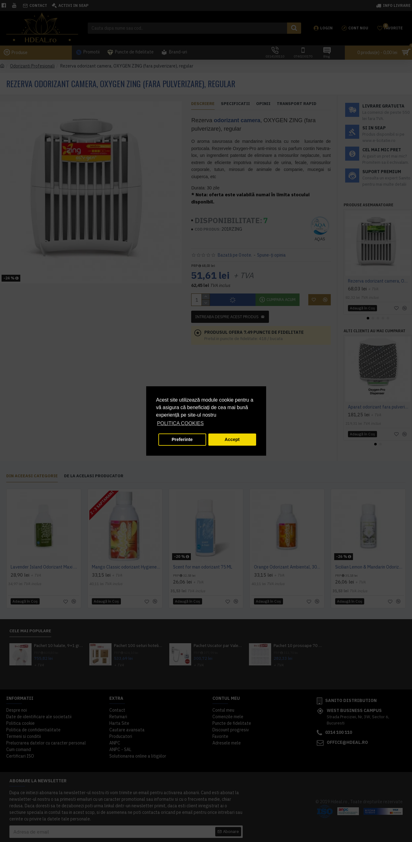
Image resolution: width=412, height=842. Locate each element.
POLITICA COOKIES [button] (180, 423)
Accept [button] (232, 439)
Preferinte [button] (182, 439)
